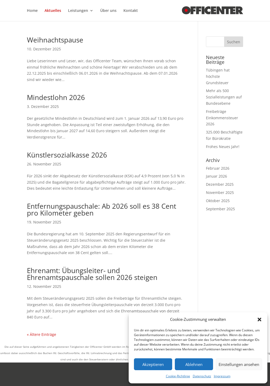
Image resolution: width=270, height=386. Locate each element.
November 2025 (220, 192)
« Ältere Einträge (41, 334)
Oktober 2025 (218, 200)
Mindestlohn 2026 (56, 97)
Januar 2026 (216, 176)
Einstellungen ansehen (239, 364)
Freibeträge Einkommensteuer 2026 (222, 118)
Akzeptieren (153, 364)
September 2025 (220, 208)
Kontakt (130, 11)
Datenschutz (202, 376)
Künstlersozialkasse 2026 (67, 155)
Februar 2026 (217, 168)
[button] (259, 319)
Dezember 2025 (220, 184)
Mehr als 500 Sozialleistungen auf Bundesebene (224, 97)
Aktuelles (53, 11)
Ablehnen (193, 364)
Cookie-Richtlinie (178, 376)
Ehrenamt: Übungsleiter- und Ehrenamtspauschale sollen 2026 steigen (92, 274)
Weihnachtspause (55, 40)
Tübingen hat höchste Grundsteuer (218, 76)
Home (32, 11)
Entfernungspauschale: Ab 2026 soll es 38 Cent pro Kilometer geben (101, 209)
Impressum (222, 376)
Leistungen (78, 11)
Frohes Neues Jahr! (222, 146)
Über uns (108, 11)
